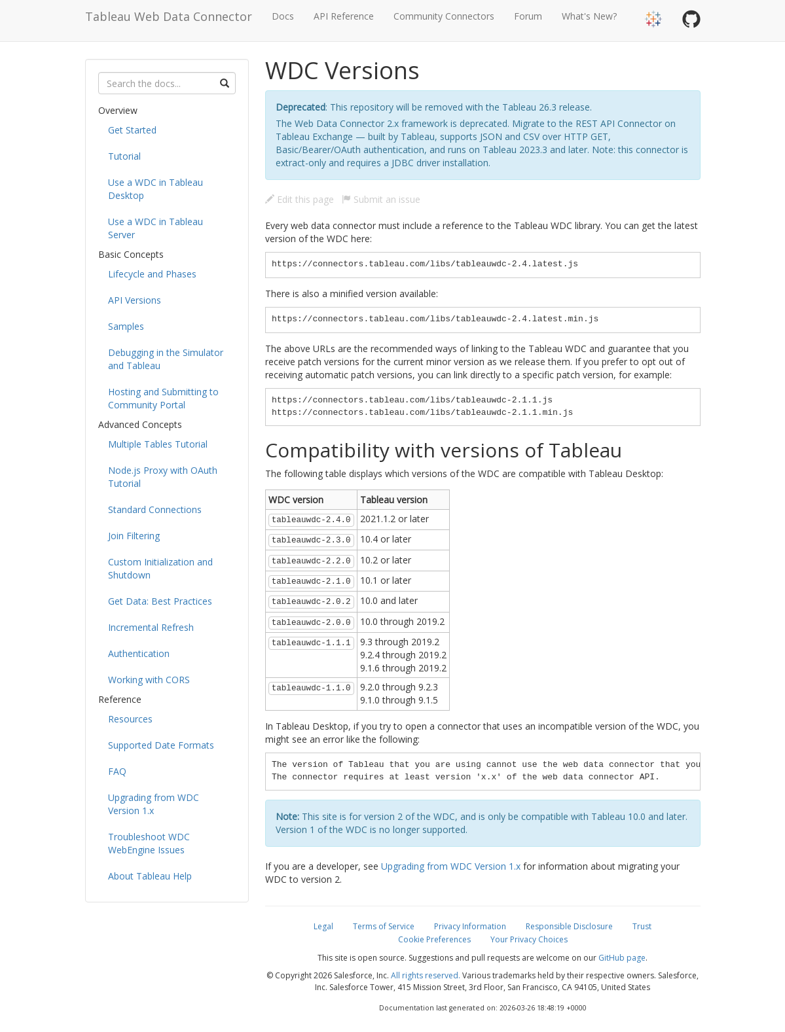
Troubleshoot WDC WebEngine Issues (149, 843)
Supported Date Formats (161, 745)
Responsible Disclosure (569, 926)
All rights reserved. (425, 975)
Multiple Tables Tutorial (158, 444)
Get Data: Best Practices (160, 601)
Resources (130, 719)
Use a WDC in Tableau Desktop (155, 189)
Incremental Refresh (151, 627)
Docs (283, 16)
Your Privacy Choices (529, 939)
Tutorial (124, 156)
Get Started (132, 130)
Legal (323, 926)
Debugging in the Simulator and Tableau (165, 359)
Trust (641, 926)
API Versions (134, 300)
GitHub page (622, 957)
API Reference (344, 16)
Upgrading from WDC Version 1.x (153, 804)
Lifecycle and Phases (152, 274)
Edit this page (299, 199)
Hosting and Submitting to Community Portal (163, 398)
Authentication (139, 653)
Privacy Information (470, 926)
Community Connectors (443, 16)
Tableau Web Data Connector (168, 16)
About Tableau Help (150, 876)
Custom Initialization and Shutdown (160, 568)
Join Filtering (134, 535)
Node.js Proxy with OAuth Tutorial (162, 476)
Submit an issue (381, 199)
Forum (528, 16)
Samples (126, 326)
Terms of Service (383, 926)
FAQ (117, 771)
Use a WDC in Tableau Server (155, 228)
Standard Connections (155, 509)
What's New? (589, 16)
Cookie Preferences (434, 939)
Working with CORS (149, 679)
